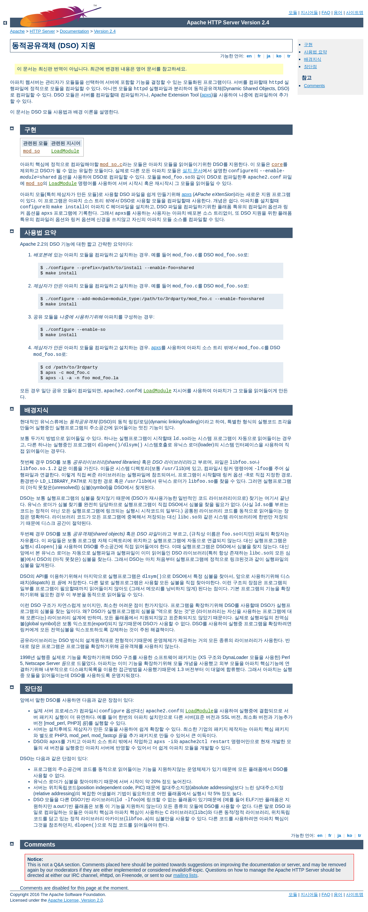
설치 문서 (192, 170)
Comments (314, 85)
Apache (17, 31)
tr (289, 55)
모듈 (293, 12)
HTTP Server (42, 31)
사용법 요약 (315, 51)
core (277, 164)
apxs (207, 94)
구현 (308, 44)
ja (269, 55)
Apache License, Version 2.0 (75, 900)
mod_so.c (111, 164)
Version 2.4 (105, 31)
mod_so (31, 151)
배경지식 (312, 59)
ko (279, 55)
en (249, 55)
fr (259, 55)
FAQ (326, 12)
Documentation (74, 31)
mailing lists (185, 875)
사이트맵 (354, 12)
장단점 (310, 66)
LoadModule (65, 151)
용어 (338, 12)
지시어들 (309, 12)
